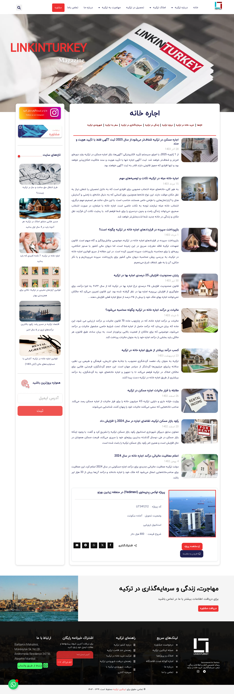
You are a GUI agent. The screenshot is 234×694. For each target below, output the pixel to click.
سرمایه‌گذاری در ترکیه (131, 125)
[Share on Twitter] (102, 545)
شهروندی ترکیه (93, 125)
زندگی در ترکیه (152, 125)
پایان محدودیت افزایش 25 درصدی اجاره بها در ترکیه (146, 275)
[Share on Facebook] (110, 545)
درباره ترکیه (179, 8)
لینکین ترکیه (119, 689)
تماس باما (72, 7)
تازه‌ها (202, 125)
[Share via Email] (76, 545)
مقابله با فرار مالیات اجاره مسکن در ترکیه (153, 391)
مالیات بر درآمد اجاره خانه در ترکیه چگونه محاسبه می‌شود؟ (142, 310)
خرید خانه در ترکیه (186, 125)
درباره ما (88, 7)
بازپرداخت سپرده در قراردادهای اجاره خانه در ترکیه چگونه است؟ (139, 230)
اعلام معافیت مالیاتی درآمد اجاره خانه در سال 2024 (146, 456)
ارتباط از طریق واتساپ (29, 665)
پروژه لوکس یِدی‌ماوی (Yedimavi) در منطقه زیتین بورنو (131, 492)
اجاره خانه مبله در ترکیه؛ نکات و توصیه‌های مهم (149, 178)
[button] (19, 8)
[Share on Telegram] (85, 545)
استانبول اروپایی (152, 525)
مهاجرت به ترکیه (109, 8)
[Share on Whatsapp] (94, 545)
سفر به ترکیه (110, 125)
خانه (195, 7)
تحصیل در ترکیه (135, 7)
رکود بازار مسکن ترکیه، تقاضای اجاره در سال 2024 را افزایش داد (139, 421)
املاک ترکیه (158, 8)
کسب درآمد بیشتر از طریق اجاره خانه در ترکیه (150, 350)
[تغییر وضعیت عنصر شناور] (13, 684)
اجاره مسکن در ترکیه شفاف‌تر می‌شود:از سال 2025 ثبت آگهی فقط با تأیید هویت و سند (127, 142)
